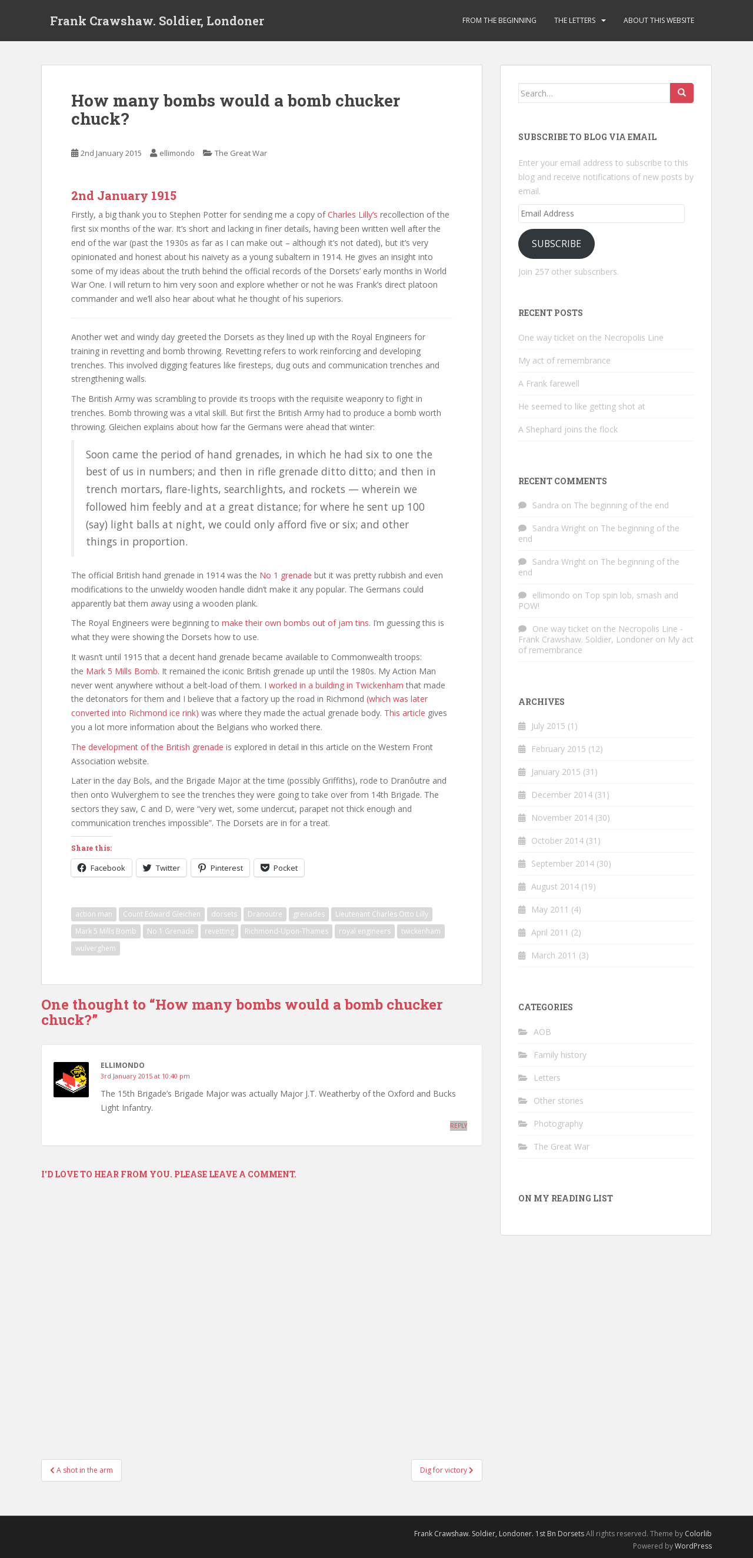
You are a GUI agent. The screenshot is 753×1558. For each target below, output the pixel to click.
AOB (542, 1031)
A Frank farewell (548, 383)
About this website (659, 20)
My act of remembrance (564, 360)
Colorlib (698, 1534)
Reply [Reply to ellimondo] (458, 1125)
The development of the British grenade (147, 747)
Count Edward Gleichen (162, 914)
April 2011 (550, 932)
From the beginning (499, 20)
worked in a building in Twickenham (336, 685)
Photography (558, 1123)
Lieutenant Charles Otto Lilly (381, 914)
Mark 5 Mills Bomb (122, 671)
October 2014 (557, 840)
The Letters (574, 20)
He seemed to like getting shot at (581, 406)
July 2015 (548, 725)
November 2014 (562, 817)
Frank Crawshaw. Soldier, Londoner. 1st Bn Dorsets (499, 1534)
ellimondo (177, 153)
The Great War (241, 153)
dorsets (224, 914)
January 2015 (556, 771)
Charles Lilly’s (353, 214)
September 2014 (562, 863)
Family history (560, 1054)
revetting (219, 931)
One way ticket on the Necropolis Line (591, 337)
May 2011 (550, 909)
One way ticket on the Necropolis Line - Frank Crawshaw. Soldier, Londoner (600, 634)
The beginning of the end (621, 505)
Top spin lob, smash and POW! (598, 600)
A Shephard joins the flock (568, 429)
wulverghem (95, 948)
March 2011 (554, 955)
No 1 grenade (285, 575)
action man (93, 914)
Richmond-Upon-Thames (286, 931)
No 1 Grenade (170, 931)
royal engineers (365, 931)
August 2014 (555, 886)
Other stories (559, 1100)
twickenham (421, 931)
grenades (309, 914)
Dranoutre (265, 914)
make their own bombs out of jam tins (295, 622)
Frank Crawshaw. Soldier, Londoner (157, 20)
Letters (547, 1077)
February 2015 (558, 748)
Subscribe (556, 243)
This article (404, 712)
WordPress (693, 1546)
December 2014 (561, 794)
